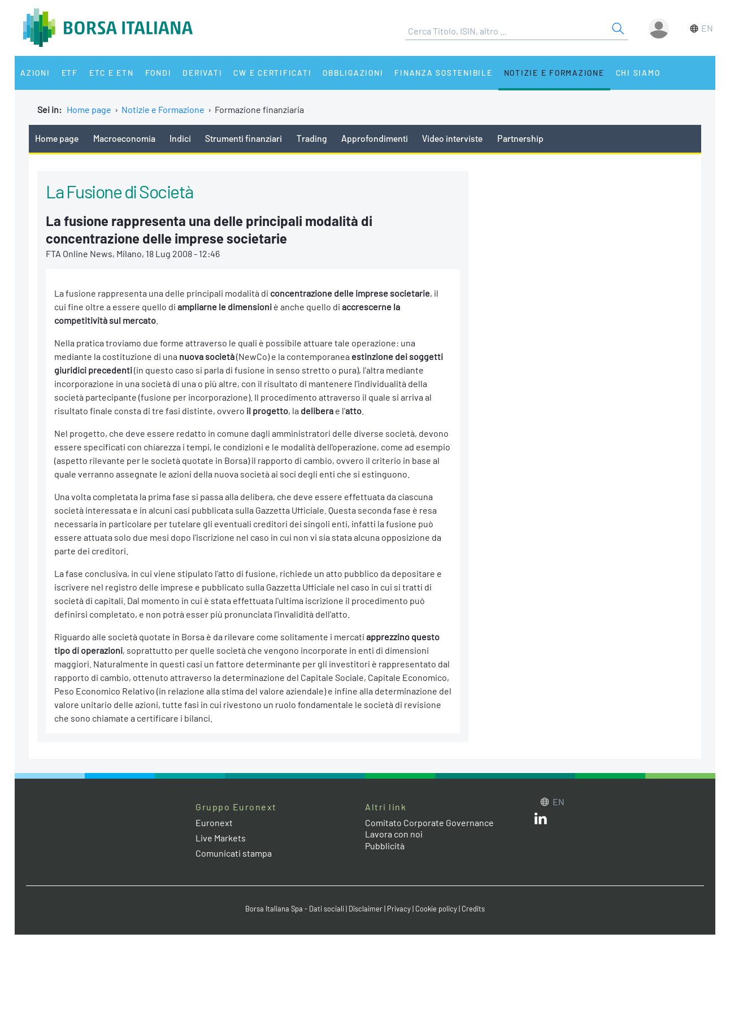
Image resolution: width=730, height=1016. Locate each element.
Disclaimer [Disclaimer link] (366, 908)
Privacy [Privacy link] (399, 908)
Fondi (158, 72)
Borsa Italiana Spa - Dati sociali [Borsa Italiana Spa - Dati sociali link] (294, 908)
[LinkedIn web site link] (541, 820)
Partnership (520, 138)
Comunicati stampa (233, 853)
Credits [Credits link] (473, 908)
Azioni (35, 72)
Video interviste (452, 138)
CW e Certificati (272, 72)
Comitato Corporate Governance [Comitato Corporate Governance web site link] (429, 822)
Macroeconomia (124, 138)
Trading (312, 138)
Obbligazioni (353, 72)
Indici (180, 138)
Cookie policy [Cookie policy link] (436, 908)
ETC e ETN (111, 72)
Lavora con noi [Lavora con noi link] (394, 833)
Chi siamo (638, 72)
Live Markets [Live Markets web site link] (220, 837)
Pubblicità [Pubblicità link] (385, 845)
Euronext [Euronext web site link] (214, 822)
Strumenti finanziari (243, 138)
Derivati (202, 72)
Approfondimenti (374, 138)
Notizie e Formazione (554, 72)
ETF (70, 72)
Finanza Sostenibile (443, 72)
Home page (89, 109)
